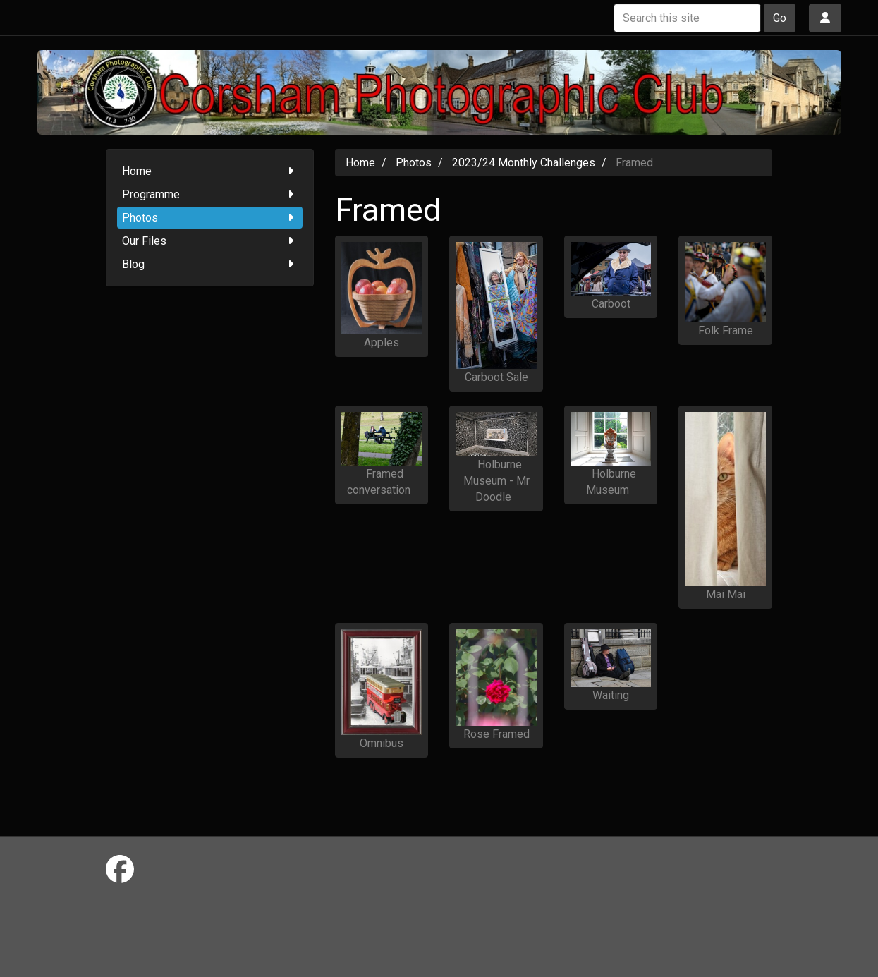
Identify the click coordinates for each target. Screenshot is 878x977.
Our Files (210, 241)
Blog (210, 264)
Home (210, 171)
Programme (210, 194)
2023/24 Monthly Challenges (523, 162)
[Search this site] (687, 18)
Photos (210, 218)
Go (779, 18)
